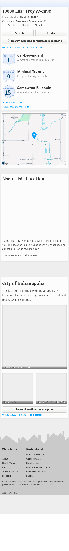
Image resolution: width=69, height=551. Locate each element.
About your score (13, 102)
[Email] (15, 454)
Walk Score (9, 449)
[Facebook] (9, 454)
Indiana (22, 414)
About (5, 459)
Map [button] (51, 33)
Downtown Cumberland (29, 21)
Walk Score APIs (33, 459)
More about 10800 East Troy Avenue (20, 47)
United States (9, 414)
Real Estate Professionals (38, 467)
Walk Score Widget (35, 454)
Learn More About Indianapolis (34, 409)
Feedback (6, 476)
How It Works (8, 463)
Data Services (32, 463)
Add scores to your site (16, 107)
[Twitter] (4, 454)
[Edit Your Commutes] (44, 20)
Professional (34, 449)
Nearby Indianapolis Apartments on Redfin (34, 40)
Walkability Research (36, 471)
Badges (29, 476)
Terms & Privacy (10, 471)
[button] (34, 135)
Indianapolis (10, 16)
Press (5, 467)
